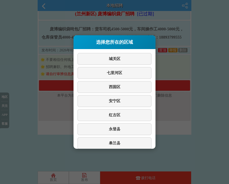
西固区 (114, 87)
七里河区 (114, 73)
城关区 (114, 58)
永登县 (114, 129)
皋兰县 (114, 143)
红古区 (114, 115)
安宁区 (114, 101)
